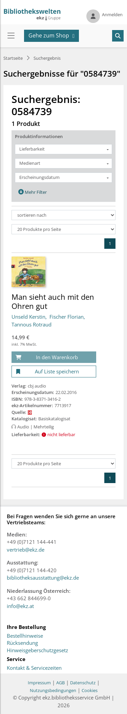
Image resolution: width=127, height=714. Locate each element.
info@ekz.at (20, 606)
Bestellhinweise (25, 636)
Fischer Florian (66, 316)
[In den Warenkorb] (54, 357)
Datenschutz (83, 683)
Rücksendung (22, 643)
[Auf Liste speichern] (54, 371)
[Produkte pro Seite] (63, 229)
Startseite (13, 58)
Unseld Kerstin (28, 316)
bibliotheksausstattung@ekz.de (43, 577)
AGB (60, 683)
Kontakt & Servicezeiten (34, 668)
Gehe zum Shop (48, 35)
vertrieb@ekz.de (25, 549)
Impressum (39, 683)
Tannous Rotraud (31, 324)
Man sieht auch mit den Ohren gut (53, 301)
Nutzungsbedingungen (53, 690)
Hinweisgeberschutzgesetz (37, 650)
